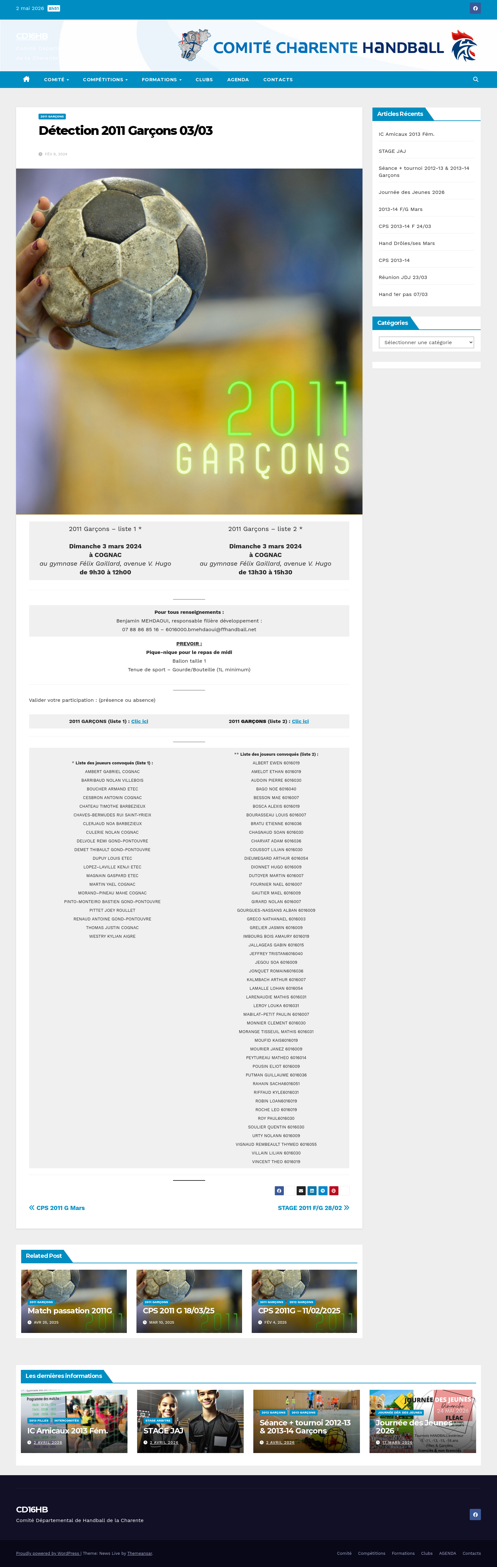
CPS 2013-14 (394, 260)
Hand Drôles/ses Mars (407, 243)
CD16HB (32, 36)
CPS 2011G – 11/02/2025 (299, 1310)
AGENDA (238, 80)
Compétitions (104, 80)
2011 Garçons (52, 116)
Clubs (204, 80)
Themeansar (139, 1553)
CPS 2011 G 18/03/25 (178, 1310)
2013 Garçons (303, 1412)
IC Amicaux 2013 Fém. (407, 134)
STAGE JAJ (392, 151)
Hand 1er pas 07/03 (403, 294)
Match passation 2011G (70, 1310)
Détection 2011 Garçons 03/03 (125, 130)
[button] (475, 79)
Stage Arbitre (157, 1420)
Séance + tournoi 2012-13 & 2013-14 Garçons (305, 1426)
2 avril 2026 (48, 1442)
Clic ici (139, 721)
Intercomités (67, 1420)
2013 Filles (38, 1420)
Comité (55, 80)
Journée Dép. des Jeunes (400, 1412)
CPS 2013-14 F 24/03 (405, 226)
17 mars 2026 (397, 1442)
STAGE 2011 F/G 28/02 (314, 1208)
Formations (160, 80)
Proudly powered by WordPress (48, 1553)
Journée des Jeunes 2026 (412, 192)
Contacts (278, 80)
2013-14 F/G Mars (401, 209)
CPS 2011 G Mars (57, 1208)
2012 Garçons (301, 1302)
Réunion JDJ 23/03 (403, 277)
